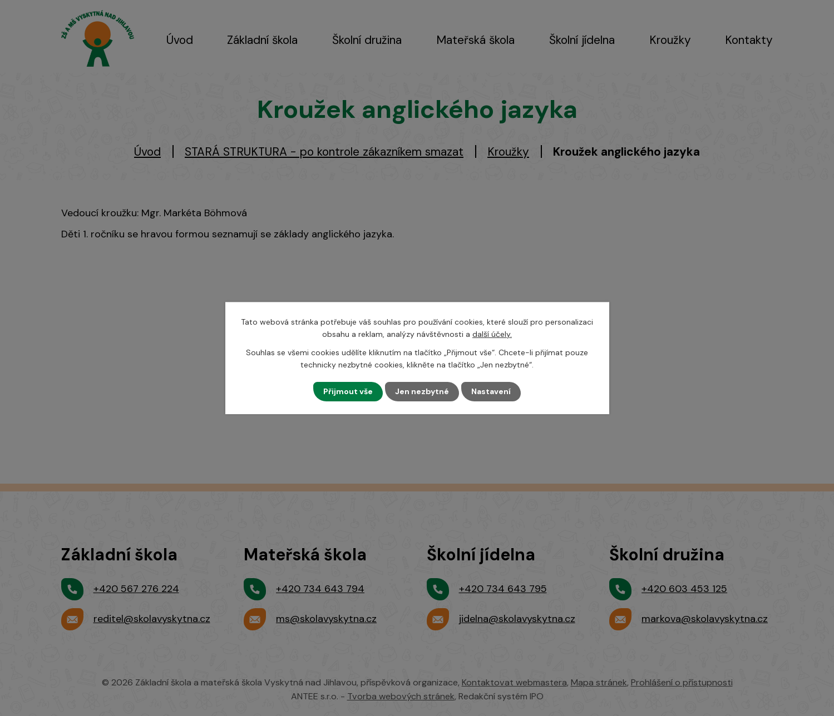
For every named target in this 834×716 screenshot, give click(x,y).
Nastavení (491, 391)
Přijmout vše (348, 391)
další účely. (492, 334)
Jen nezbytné (422, 391)
